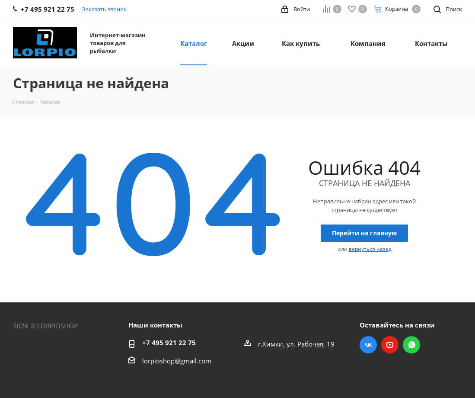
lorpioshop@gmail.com (176, 360)
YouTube (389, 344)
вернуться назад (370, 249)
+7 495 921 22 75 (169, 342)
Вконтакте (368, 344)
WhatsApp (411, 344)
